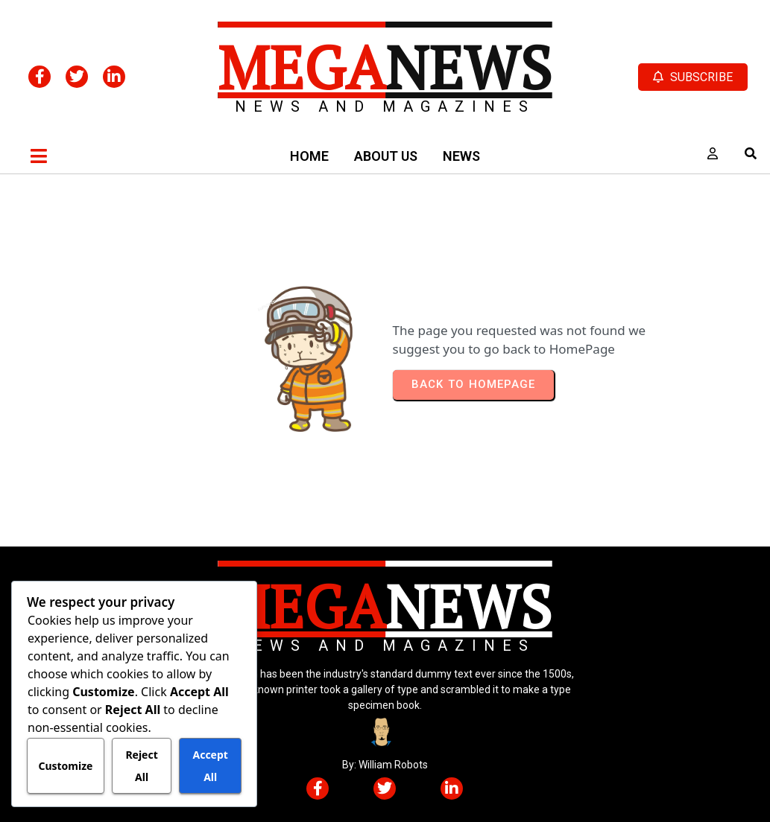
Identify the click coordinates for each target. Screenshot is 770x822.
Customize (65, 766)
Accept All (209, 766)
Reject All (141, 766)
